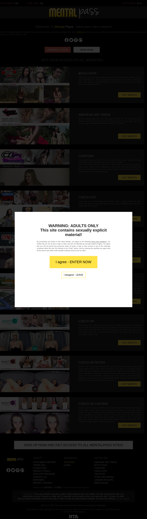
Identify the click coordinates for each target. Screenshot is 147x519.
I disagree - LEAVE (73, 275)
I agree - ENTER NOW (73, 262)
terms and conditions (98, 242)
